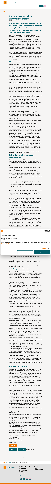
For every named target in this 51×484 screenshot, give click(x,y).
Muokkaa (25, 252)
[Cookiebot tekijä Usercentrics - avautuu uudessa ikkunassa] (44, 231)
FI (39, 6)
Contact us (36, 466)
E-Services (35, 6)
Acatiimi (9, 11)
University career (30, 449)
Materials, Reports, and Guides (18, 6)
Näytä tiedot (44, 248)
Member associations (38, 469)
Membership (36, 468)
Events (8, 6)
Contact (29, 6)
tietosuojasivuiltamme (6, 243)
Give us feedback (38, 471)
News (5, 6)
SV (42, 6)
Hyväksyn (42, 252)
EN (45, 6)
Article (22, 449)
